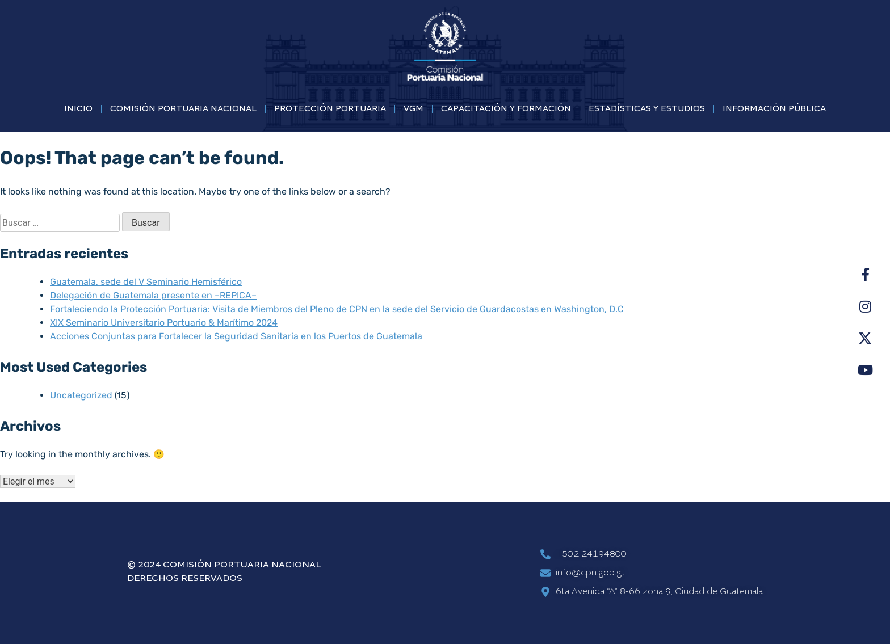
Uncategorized (81, 395)
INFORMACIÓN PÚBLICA (774, 109)
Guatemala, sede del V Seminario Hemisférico (146, 281)
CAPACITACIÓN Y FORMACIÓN (506, 109)
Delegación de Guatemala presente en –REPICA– (153, 295)
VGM (413, 109)
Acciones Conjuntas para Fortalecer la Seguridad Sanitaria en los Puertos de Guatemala (236, 336)
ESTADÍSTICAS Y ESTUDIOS (647, 109)
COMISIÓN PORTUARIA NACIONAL (183, 109)
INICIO (78, 109)
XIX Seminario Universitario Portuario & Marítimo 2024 (164, 322)
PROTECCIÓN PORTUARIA (330, 109)
